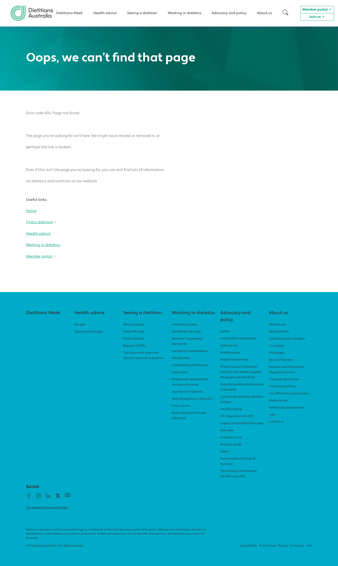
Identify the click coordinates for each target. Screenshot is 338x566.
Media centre (278, 400)
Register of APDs (136, 345)
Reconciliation (279, 331)
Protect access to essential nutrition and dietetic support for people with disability (240, 372)
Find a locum (183, 406)
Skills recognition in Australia (192, 398)
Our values (276, 345)
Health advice (105, 13)
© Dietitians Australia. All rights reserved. (55, 545)
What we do (277, 324)
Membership (181, 358)
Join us (317, 17)
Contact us (276, 421)
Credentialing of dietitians (190, 365)
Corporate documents (284, 379)
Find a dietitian (41, 222)
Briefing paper (230, 352)
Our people (277, 352)
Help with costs (133, 331)
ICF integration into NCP (237, 416)
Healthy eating (231, 409)
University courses (184, 324)
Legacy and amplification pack (241, 423)
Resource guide (231, 444)
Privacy (283, 545)
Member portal (317, 9)
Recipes (80, 324)
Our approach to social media (47, 507)
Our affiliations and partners (289, 393)
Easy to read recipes (89, 331)
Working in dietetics (184, 13)
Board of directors (281, 360)
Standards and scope (186, 331)
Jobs (272, 414)
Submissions (229, 345)
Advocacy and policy (229, 13)
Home (31, 211)
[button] (285, 13)
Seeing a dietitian (142, 13)
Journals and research (187, 391)
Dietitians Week (69, 13)
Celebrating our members (287, 338)
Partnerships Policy (282, 386)
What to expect (133, 324)
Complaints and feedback (190, 351)
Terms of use (267, 545)
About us (264, 13)
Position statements (234, 359)
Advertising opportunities (286, 407)
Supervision (180, 372)
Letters (225, 331)
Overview (227, 430)
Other (224, 451)
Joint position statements (238, 338)
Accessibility (248, 545)
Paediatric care (231, 437)
